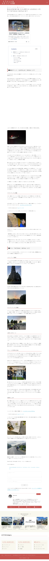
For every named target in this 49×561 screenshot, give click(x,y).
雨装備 (20, 548)
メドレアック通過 (17, 57)
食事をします (16, 62)
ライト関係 (21, 546)
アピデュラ (21, 544)
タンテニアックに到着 (17, 58)
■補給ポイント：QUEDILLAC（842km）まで (21, 52)
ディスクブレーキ (6, 544)
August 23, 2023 (20, 207)
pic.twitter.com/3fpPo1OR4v (26, 204)
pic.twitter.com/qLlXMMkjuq (29, 411)
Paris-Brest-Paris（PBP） (39, 548)
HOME (2, 555)
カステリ (4, 548)
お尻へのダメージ (17, 59)
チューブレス (5, 546)
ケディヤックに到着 (17, 53)
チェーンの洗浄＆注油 (17, 61)
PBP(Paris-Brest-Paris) (20, 7)
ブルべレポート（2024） (39, 544)
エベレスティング (38, 546)
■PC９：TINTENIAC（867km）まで (20, 55)
